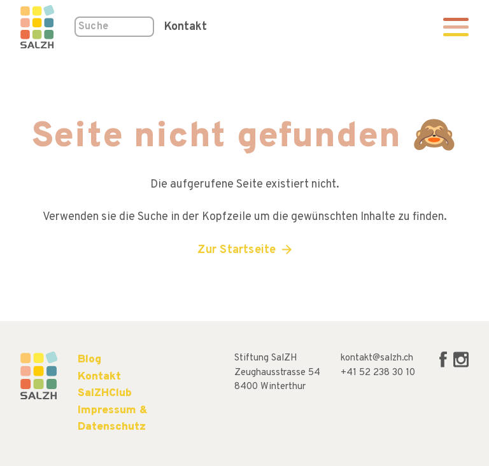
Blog (89, 359)
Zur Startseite (236, 250)
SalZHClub (105, 393)
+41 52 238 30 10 (378, 373)
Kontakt (185, 27)
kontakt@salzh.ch (377, 358)
